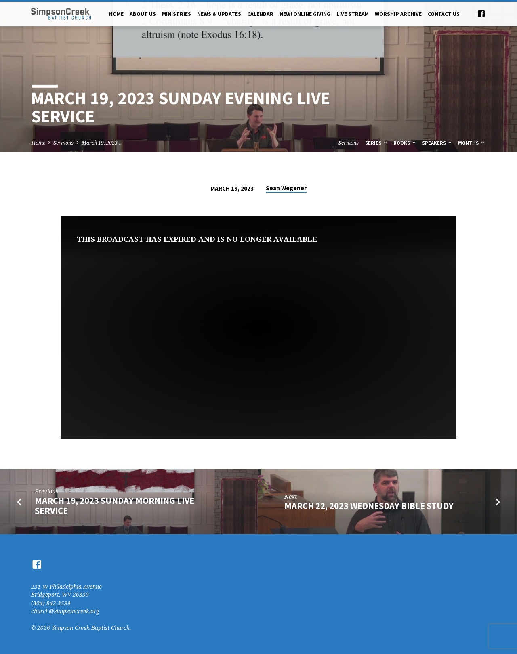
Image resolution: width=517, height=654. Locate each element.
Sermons (63, 142)
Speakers (437, 143)
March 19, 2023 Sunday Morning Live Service (114, 505)
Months (471, 143)
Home (116, 13)
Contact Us (444, 13)
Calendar (260, 13)
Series (376, 143)
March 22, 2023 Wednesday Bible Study (369, 505)
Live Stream (352, 13)
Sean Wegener (286, 188)
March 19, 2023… (102, 142)
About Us (143, 13)
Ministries (176, 13)
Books (405, 143)
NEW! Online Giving (305, 13)
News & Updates (219, 13)
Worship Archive (398, 13)
